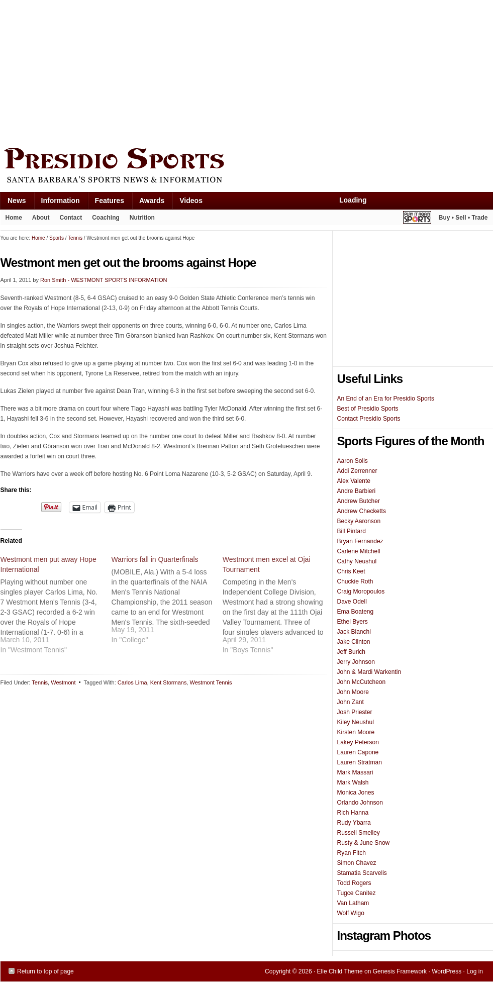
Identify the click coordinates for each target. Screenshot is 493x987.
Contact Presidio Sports (369, 418)
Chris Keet (351, 571)
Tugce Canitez (356, 893)
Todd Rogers (354, 882)
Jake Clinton (353, 641)
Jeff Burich (351, 651)
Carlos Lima (132, 682)
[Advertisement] (156, 71)
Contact (71, 217)
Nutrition (142, 217)
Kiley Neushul (355, 722)
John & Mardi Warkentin (369, 671)
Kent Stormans (168, 682)
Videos (191, 200)
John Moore (353, 692)
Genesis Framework (400, 971)
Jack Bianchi (354, 631)
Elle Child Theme (340, 971)
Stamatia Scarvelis (362, 872)
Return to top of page (45, 971)
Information (57, 202)
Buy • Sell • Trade (463, 217)
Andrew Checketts (361, 511)
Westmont (63, 682)
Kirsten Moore (356, 732)
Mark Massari (355, 772)
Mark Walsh (353, 782)
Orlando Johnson (360, 802)
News (13, 202)
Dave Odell (352, 601)
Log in (474, 971)
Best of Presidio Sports (368, 408)
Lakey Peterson (358, 742)
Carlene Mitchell (358, 551)
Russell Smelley (358, 832)
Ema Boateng (355, 611)
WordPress (446, 971)
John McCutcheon (361, 681)
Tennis (40, 682)
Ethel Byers (352, 621)
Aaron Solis (352, 460)
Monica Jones (355, 792)
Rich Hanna (353, 812)
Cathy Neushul (357, 561)
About (38, 219)
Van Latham (353, 903)
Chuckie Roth (355, 581)
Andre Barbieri (356, 491)
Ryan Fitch (351, 852)
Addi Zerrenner (357, 470)
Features (105, 202)
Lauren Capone (358, 752)
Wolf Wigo (350, 913)
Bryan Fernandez (360, 541)
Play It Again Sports (417, 219)
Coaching (106, 217)
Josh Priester (354, 712)
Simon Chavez (356, 862)
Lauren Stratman (359, 762)
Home (14, 217)
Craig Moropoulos (361, 591)
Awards (148, 202)
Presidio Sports (247, 167)
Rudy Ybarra (354, 822)
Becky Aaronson (359, 521)
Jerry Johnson (356, 661)
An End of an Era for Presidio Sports (385, 398)
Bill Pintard (351, 531)
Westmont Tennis (211, 682)
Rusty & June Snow (363, 842)
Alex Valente (354, 480)
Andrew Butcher (358, 501)
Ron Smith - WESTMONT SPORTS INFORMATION (103, 280)
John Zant (350, 702)
